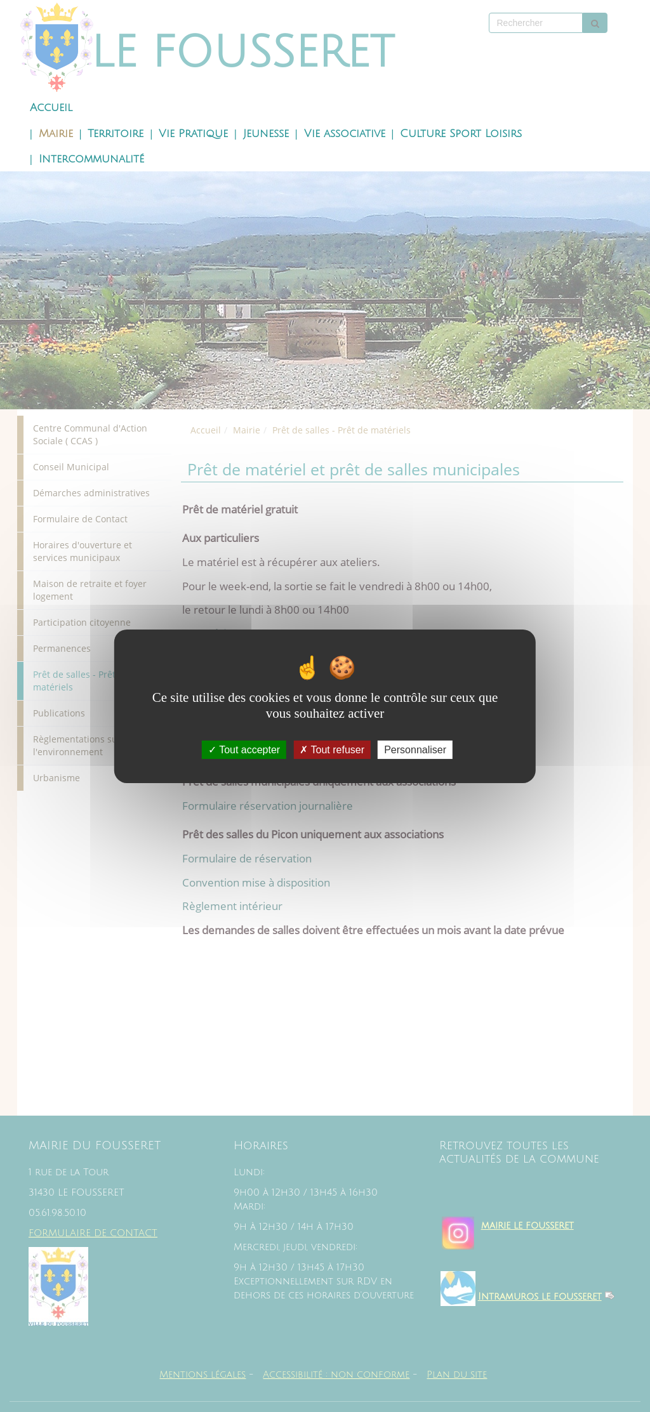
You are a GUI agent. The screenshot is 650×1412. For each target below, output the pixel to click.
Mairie (56, 134)
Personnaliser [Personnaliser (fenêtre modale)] (415, 749)
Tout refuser (332, 749)
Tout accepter (244, 749)
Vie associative (344, 134)
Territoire (115, 134)
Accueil (51, 108)
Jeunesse (266, 134)
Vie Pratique (193, 134)
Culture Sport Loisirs (461, 134)
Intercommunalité (91, 159)
